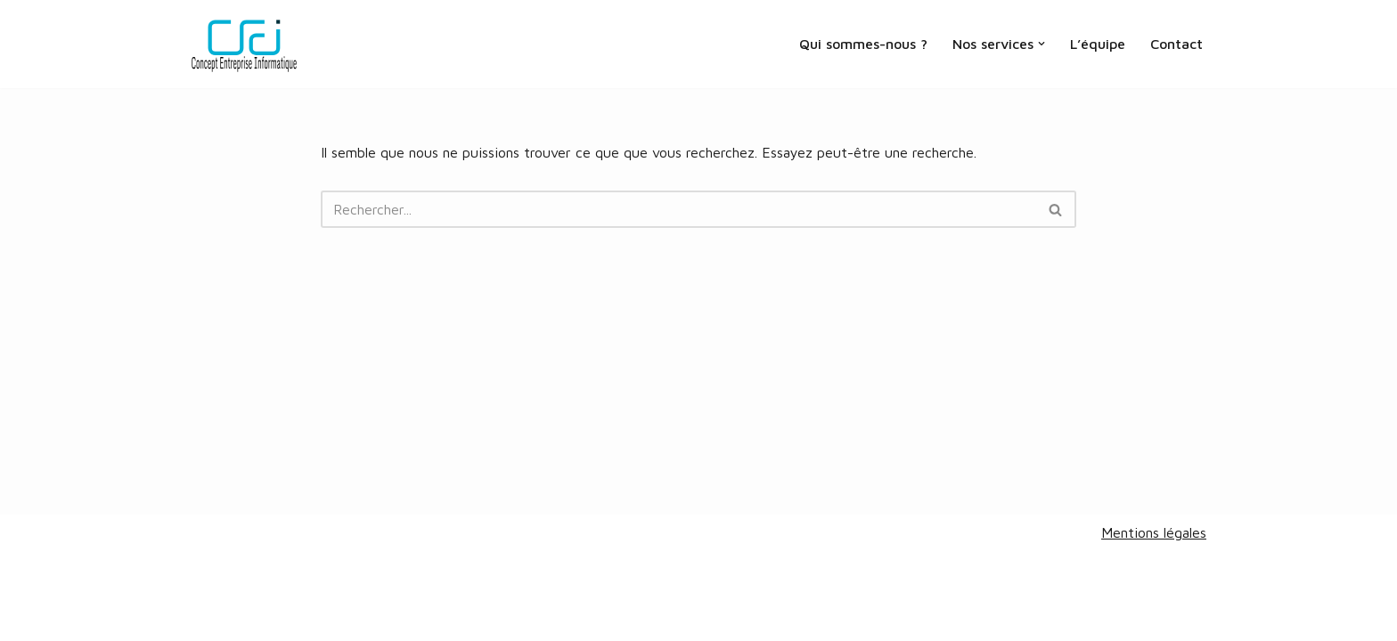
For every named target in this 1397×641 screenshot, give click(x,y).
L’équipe (1097, 44)
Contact (1176, 44)
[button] (1041, 43)
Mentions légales (1153, 532)
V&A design (285, 618)
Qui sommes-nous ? (863, 44)
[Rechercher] (678, 209)
